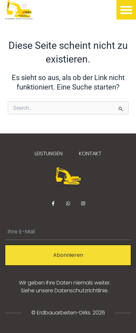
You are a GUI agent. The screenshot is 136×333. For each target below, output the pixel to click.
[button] (126, 10)
